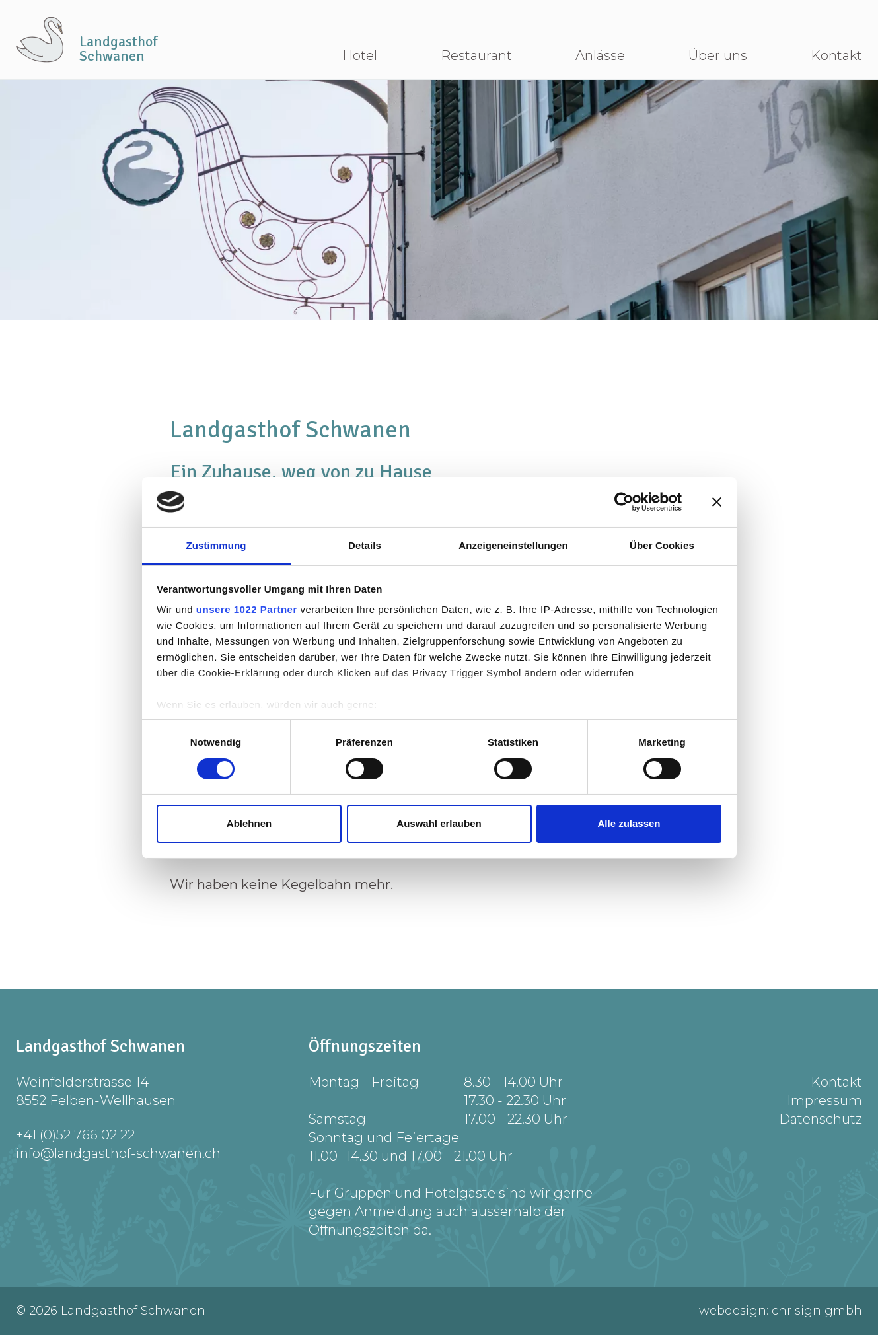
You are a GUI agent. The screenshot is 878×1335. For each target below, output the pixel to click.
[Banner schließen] (716, 502)
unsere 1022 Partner (246, 609)
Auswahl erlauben (438, 823)
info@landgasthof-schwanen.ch (118, 1153)
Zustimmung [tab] (216, 545)
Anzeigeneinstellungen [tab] (512, 545)
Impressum (824, 1100)
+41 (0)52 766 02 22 (75, 1135)
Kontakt (836, 55)
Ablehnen (249, 823)
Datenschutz (820, 1119)
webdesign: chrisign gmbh (780, 1310)
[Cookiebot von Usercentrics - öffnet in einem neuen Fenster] (624, 502)
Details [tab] (364, 545)
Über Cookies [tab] (662, 545)
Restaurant (476, 55)
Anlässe (600, 55)
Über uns (717, 55)
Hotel (359, 55)
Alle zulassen (628, 823)
